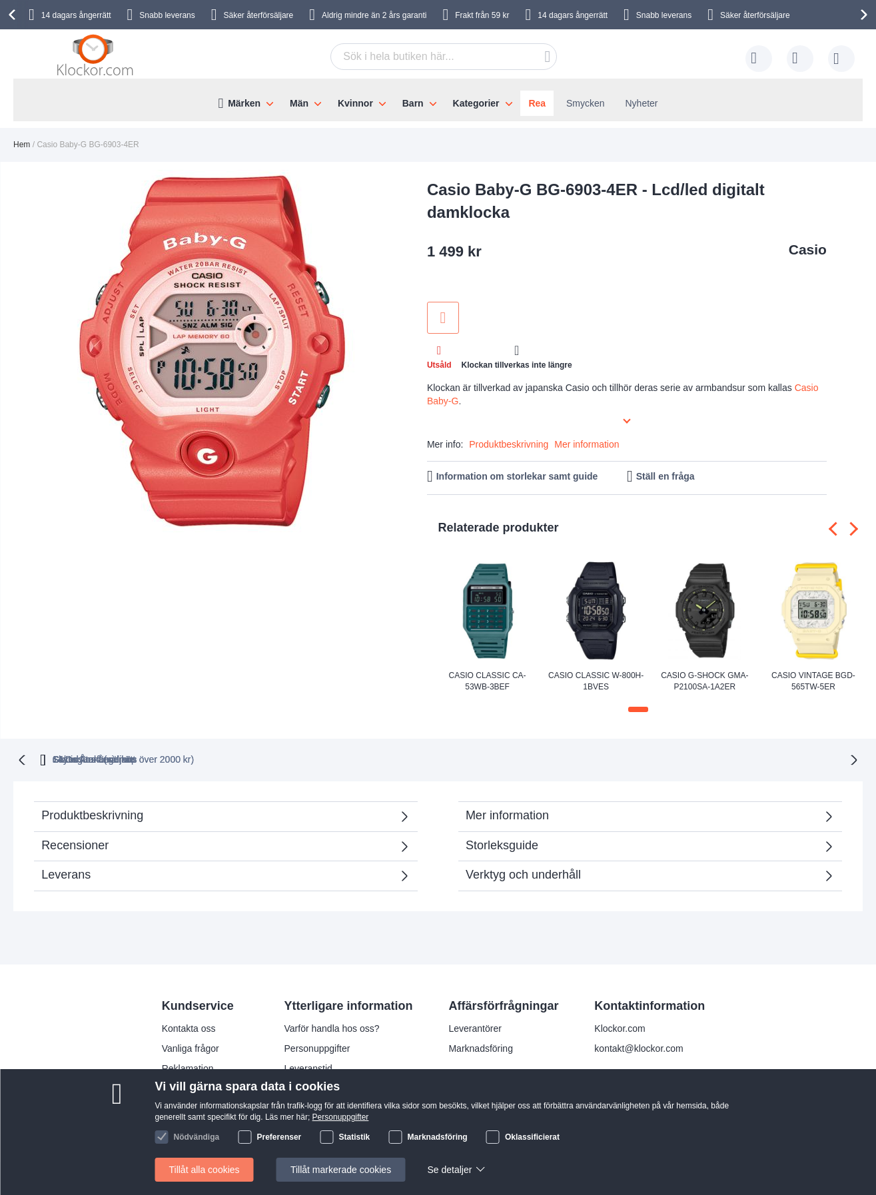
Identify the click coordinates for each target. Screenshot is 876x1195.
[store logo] (97, 56)
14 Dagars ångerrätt (668, 758)
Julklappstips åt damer (330, 1087)
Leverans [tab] (66, 873)
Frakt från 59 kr (482, 15)
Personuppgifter (317, 1047)
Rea (537, 103)
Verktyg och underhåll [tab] (523, 873)
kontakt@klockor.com (638, 1047)
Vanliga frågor (190, 1047)
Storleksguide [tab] (502, 844)
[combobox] (443, 56)
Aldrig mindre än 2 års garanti (374, 15)
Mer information (586, 444)
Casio (808, 249)
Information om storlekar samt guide (517, 476)
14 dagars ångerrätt (76, 15)
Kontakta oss (189, 1027)
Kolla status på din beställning (346, 1127)
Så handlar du (191, 1087)
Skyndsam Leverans (409, 758)
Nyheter (642, 103)
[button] (638, 709)
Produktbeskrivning (508, 444)
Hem (21, 144)
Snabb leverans (167, 15)
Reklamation (188, 1067)
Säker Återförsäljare (539, 758)
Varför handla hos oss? (332, 1027)
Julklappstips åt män (326, 1107)
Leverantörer (474, 1027)
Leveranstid (308, 1067)
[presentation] (14, 15)
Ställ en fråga (665, 476)
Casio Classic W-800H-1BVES (596, 681)
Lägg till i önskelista (443, 318)
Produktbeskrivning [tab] (92, 814)
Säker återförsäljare (259, 15)
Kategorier (476, 103)
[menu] (438, 100)
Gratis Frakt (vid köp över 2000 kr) (249, 758)
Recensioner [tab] (218, 848)
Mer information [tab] (507, 814)
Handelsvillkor (191, 1107)
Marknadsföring (480, 1047)
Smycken (585, 103)
